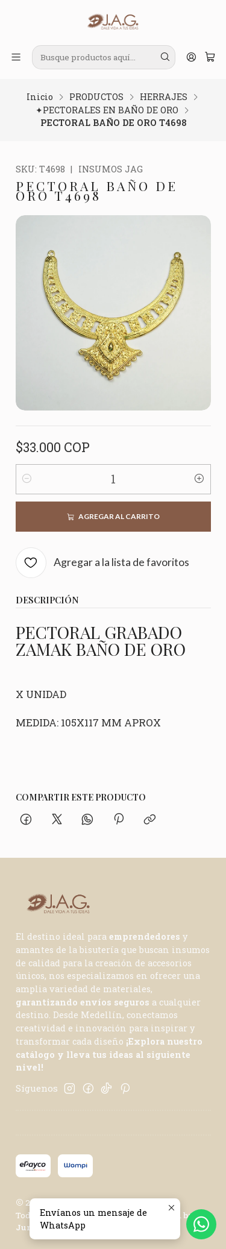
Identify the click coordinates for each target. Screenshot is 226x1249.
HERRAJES (163, 97)
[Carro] (209, 57)
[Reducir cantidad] (27, 479)
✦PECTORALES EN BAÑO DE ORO (107, 110)
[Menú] (16, 57)
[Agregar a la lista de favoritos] (103, 562)
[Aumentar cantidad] (199, 479)
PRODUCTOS (96, 97)
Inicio (40, 97)
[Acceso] (191, 57)
